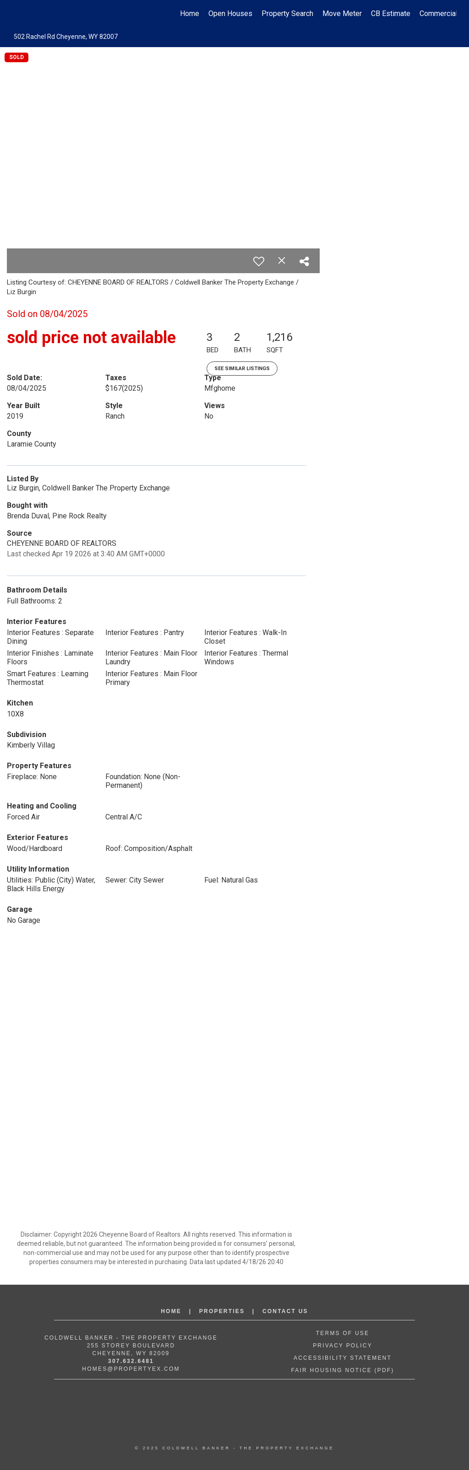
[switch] (258, 261)
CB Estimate (390, 13)
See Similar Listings (242, 369)
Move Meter (342, 13)
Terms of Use (342, 1333)
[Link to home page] (17, 13)
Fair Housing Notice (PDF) (342, 1370)
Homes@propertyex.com (131, 1369)
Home (189, 13)
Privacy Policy (342, 1345)
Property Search (287, 13)
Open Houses (230, 13)
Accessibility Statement (343, 1358)
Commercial (439, 13)
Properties (222, 1311)
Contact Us (285, 1311)
